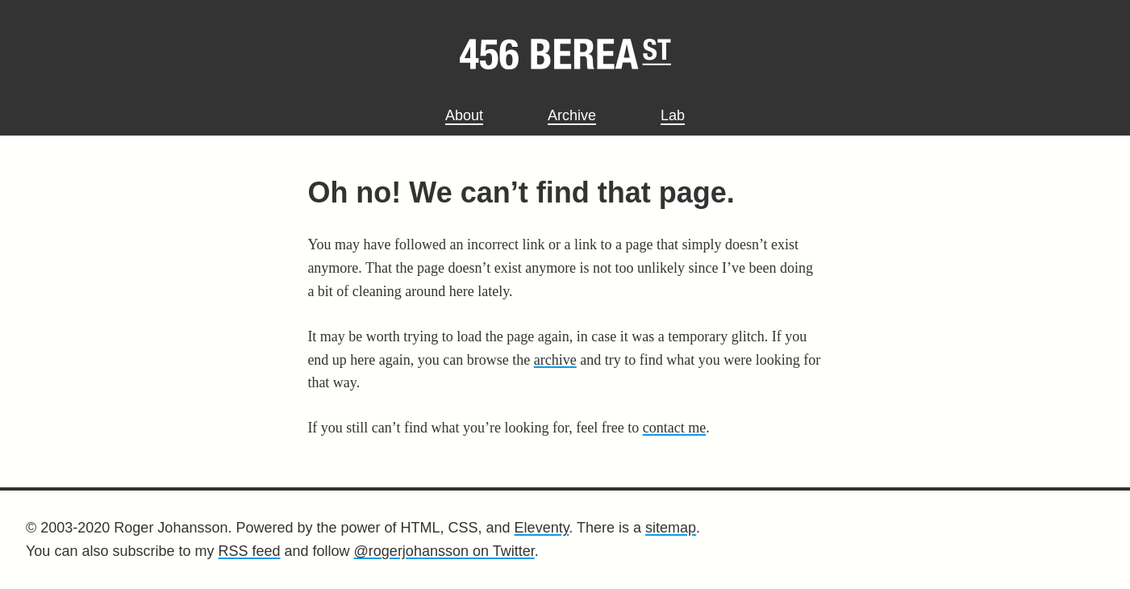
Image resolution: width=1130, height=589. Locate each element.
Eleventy (542, 528)
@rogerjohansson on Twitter (444, 551)
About (464, 115)
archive (555, 360)
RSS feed (249, 551)
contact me (674, 428)
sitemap (670, 528)
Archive (572, 115)
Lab (673, 115)
